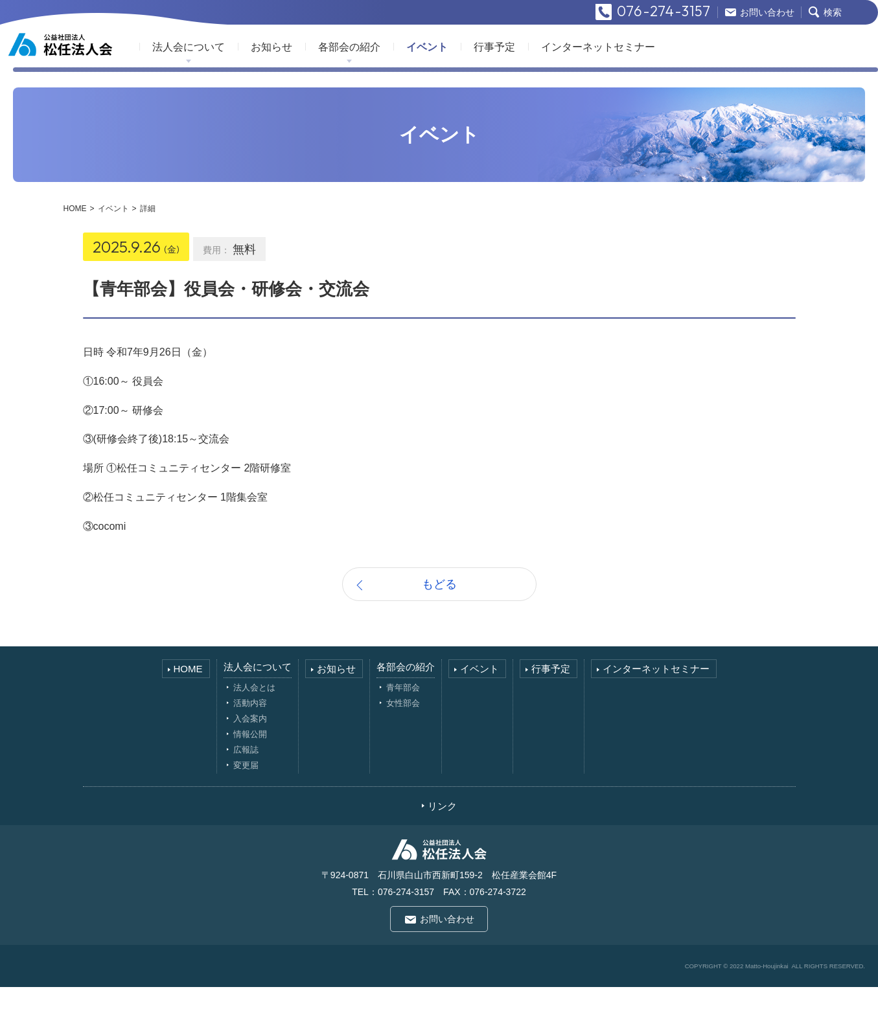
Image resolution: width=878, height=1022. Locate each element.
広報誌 (246, 784)
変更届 (246, 800)
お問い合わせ (447, 954)
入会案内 (250, 753)
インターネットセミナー (653, 76)
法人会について (243, 76)
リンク (442, 840)
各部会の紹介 (404, 76)
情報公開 (250, 769)
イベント (482, 76)
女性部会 (403, 738)
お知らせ (326, 76)
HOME (75, 243)
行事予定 (549, 76)
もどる (439, 619)
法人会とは (254, 722)
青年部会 (403, 722)
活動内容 (250, 738)
